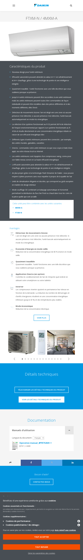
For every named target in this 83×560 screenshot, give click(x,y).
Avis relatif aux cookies (65, 530)
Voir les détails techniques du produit (41, 399)
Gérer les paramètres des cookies (41, 553)
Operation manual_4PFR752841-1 (35, 443)
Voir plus (41, 318)
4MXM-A (18, 208)
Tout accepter (41, 537)
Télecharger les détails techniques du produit (41, 390)
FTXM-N (18, 212)
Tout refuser (41, 547)
